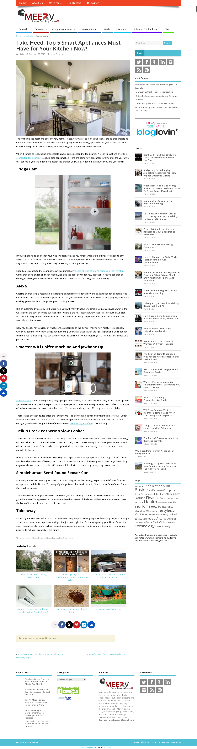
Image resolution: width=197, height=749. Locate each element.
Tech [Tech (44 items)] (174, 522)
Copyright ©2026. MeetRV (27, 742)
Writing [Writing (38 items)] (167, 527)
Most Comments (144, 78)
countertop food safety (28, 157)
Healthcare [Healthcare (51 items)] (162, 502)
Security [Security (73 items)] (147, 518)
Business (39, 29)
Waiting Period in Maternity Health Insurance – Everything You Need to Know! (161, 384)
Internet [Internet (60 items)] (138, 511)
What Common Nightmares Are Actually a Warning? (160, 292)
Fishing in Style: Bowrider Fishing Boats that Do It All (161, 304)
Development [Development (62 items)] (147, 494)
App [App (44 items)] (143, 486)
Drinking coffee (23, 400)
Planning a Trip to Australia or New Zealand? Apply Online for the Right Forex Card (160, 466)
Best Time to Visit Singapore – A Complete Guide (160, 370)
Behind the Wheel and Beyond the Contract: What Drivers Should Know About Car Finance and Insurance (161, 276)
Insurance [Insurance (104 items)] (167, 506)
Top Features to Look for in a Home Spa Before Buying (108, 576)
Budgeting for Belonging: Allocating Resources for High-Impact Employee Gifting (160, 173)
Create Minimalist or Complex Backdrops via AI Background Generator (159, 232)
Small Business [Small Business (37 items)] (140, 523)
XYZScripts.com (110, 747)
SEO (167, 29)
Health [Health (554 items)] (150, 502)
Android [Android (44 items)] (138, 486)
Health (107, 29)
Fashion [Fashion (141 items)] (140, 498)
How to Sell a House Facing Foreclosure (34, 576)
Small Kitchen (68, 538)
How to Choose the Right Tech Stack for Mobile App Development (160, 260)
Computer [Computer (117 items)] (169, 490)
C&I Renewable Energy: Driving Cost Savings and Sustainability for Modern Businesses (160, 216)
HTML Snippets (87, 747)
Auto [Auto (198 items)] (166, 485)
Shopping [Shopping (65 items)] (171, 518)
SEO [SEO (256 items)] (155, 518)
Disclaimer (93, 3)
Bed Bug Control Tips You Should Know (71, 610)
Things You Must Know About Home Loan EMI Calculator (159, 426)
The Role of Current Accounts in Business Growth (160, 439)
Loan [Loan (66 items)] (172, 510)
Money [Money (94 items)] (160, 514)
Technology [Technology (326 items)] (145, 526)
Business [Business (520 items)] (143, 489)
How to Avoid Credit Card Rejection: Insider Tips (157, 330)
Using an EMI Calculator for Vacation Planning (158, 202)
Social (140, 53)
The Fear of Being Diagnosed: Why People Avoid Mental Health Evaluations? (161, 356)
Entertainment (88, 29)
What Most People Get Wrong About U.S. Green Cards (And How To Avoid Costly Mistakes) (161, 188)
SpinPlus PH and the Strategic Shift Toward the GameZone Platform (159, 157)
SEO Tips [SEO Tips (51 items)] (162, 518)
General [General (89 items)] (139, 502)
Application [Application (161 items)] (154, 486)
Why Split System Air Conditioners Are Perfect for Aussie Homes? (34, 610)
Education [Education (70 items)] (159, 493)
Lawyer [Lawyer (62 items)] (151, 511)
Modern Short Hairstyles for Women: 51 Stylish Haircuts (158, 342)
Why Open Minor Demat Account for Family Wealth (154, 452)
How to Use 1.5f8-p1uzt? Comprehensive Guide (156, 399)
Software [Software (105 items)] (166, 522)
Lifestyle (121, 29)
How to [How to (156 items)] (156, 506)
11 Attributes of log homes (108, 609)
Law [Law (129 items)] (145, 511)
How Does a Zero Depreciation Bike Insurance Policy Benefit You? (161, 317)
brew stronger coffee (81, 423)
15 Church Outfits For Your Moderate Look (154, 92)
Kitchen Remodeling (54, 538)
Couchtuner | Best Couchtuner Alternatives (154, 103)
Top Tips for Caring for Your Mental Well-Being (105, 654)
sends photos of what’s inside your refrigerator (99, 270)
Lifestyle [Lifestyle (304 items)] (163, 510)
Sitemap (165, 742)
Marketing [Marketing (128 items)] (141, 514)
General (22, 29)
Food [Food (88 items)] (163, 498)
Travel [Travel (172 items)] (159, 526)
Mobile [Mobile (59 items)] (152, 514)
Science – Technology (145, 29)
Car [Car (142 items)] (154, 490)
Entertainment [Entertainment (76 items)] (172, 494)
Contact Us (75, 3)
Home (22, 3)
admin (21, 54)
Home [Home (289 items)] (145, 506)
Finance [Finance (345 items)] (152, 497)
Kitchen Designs (38, 538)
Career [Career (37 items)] (160, 491)
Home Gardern (56, 54)
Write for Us (56, 3)
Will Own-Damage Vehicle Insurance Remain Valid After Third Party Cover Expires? (159, 413)
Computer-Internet (62, 29)
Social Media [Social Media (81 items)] (153, 522)
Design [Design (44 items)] (137, 494)
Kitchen (28, 538)
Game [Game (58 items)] (169, 498)
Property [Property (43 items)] (168, 515)
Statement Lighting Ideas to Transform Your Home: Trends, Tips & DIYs (71, 577)
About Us (37, 3)
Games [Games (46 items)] (175, 498)
